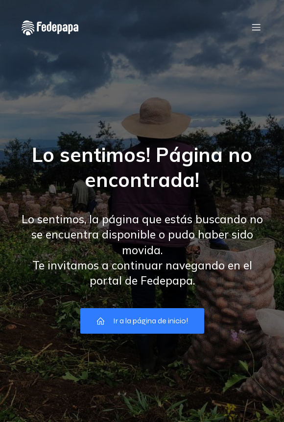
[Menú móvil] (256, 27)
